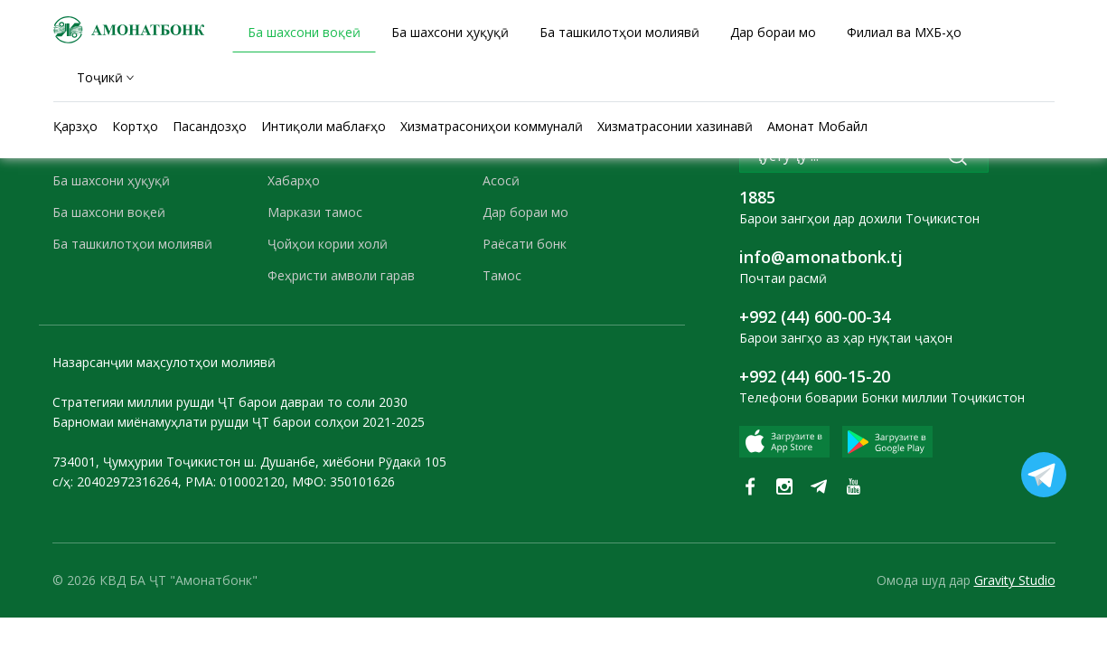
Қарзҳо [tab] (75, 126)
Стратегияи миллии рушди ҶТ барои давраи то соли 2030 (230, 401)
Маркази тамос (314, 212)
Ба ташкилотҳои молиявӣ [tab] (619, 32)
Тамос (502, 275)
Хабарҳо (293, 180)
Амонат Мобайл (817, 126)
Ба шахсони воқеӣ (108, 212)
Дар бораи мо (525, 212)
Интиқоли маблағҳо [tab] (323, 126)
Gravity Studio (1014, 580)
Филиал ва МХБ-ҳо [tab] (904, 32)
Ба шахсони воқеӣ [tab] (304, 32)
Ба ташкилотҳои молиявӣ (132, 243)
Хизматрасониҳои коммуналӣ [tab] (491, 126)
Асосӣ (501, 180)
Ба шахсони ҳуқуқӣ (111, 180)
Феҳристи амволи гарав (341, 275)
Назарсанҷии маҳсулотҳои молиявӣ (164, 362)
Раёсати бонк (525, 243)
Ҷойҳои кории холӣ (327, 243)
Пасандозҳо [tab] (210, 126)
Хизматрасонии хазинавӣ (675, 126)
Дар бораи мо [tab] (773, 32)
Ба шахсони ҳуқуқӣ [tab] (450, 32)
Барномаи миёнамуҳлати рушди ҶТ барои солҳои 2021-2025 (238, 421)
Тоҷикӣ (100, 77)
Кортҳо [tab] (135, 126)
